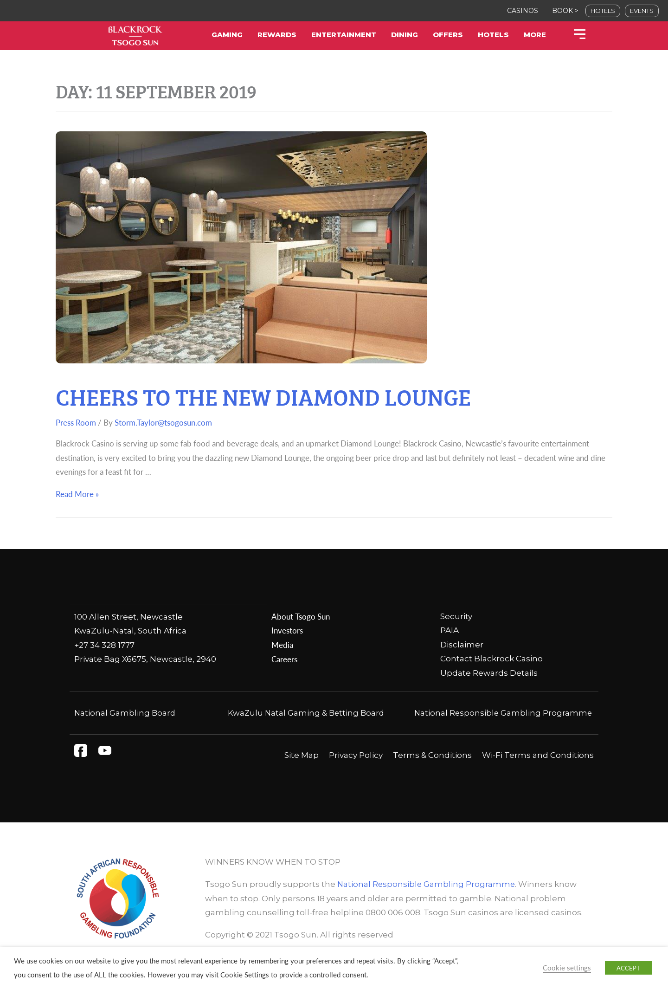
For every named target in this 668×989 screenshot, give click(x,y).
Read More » (77, 494)
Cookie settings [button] (567, 967)
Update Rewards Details (489, 673)
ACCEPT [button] (628, 967)
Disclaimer (461, 644)
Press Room (76, 422)
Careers (284, 659)
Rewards (276, 34)
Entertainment (343, 34)
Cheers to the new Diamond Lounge (309, 393)
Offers (448, 34)
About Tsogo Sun (300, 616)
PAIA (449, 630)
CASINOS (522, 10)
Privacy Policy (356, 769)
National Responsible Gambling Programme (427, 898)
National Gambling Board (125, 713)
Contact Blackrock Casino (491, 659)
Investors (287, 630)
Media (282, 644)
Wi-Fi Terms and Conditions (538, 769)
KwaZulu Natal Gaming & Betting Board (305, 713)
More (535, 34)
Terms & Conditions (432, 769)
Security (456, 616)
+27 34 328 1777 (104, 644)
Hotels (493, 34)
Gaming (227, 34)
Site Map (301, 769)
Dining (404, 34)
